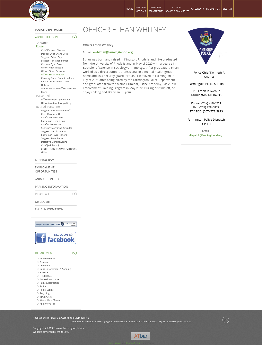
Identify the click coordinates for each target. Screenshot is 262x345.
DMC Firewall (115, 342)
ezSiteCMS (62, 332)
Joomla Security (134, 342)
